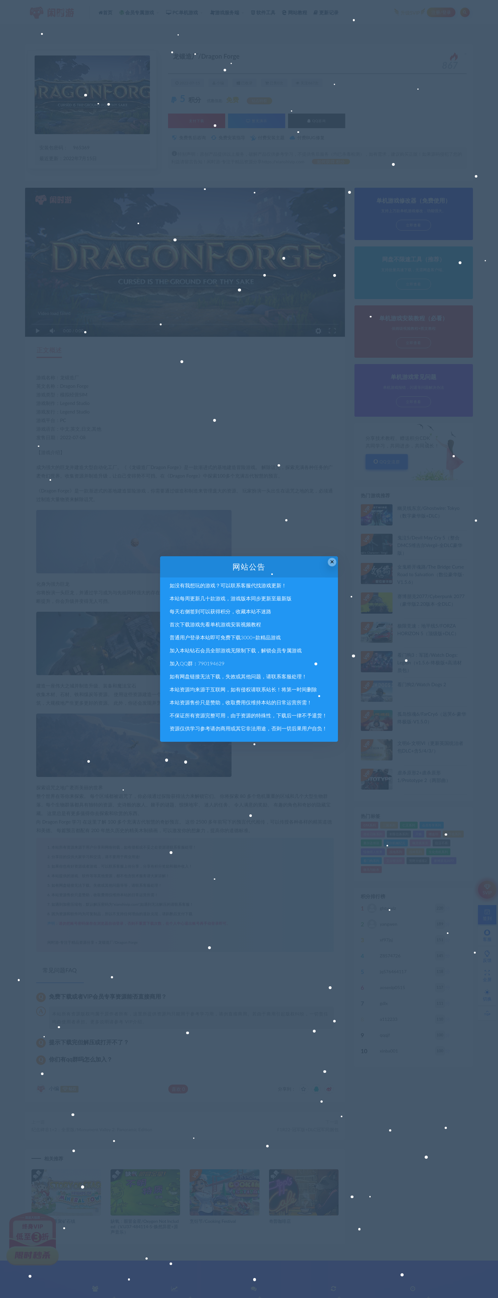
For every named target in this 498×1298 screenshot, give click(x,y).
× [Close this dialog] (332, 562)
